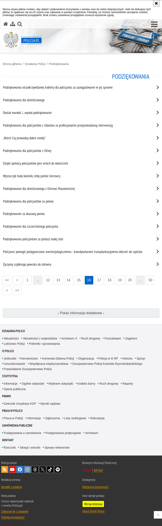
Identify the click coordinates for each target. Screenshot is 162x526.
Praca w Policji (12, 410)
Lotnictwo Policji (14, 343)
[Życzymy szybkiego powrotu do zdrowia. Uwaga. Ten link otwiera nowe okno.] (76, 265)
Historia (127, 358)
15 (79, 280)
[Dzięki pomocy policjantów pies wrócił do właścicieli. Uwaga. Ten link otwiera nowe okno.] (76, 164)
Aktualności (11, 338)
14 (68, 280)
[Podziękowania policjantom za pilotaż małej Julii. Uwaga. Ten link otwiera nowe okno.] (76, 240)
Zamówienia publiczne (17, 425)
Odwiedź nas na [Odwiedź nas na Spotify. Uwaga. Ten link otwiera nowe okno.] (57, 469)
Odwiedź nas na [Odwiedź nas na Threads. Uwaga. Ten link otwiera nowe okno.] (35, 469)
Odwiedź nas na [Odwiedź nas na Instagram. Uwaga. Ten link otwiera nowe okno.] (27, 469)
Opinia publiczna (15, 389)
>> (16, 289)
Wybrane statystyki (61, 383)
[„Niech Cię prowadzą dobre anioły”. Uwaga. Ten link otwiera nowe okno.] (76, 139)
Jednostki (10, 358)
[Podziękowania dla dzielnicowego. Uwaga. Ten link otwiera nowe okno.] (76, 101)
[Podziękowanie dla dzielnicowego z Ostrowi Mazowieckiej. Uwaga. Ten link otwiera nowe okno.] (76, 189)
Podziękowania (59, 64)
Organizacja (86, 358)
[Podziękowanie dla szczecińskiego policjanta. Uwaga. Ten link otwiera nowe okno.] (76, 227)
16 (89, 280)
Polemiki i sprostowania (44, 343)
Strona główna (12, 64)
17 (99, 280)
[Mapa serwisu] (12, 24)
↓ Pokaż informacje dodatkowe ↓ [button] (81, 313)
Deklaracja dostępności (95, 487)
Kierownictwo (29, 358)
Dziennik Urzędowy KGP (20, 403)
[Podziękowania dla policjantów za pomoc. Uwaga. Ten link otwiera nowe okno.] (76, 202)
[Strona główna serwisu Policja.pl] (5, 24)
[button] (154, 24)
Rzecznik (10, 447)
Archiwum (91, 433)
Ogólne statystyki (33, 383)
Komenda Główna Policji (58, 358)
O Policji (8, 351)
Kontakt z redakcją (11, 487)
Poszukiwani (112, 338)
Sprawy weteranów (57, 447)
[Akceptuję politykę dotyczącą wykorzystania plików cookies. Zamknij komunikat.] (156, 3)
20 (130, 280)
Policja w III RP (108, 358)
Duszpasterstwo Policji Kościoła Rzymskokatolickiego (107, 363)
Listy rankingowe (75, 418)
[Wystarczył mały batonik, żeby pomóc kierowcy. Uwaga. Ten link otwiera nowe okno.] (76, 177)
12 (48, 280)
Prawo (6, 396)
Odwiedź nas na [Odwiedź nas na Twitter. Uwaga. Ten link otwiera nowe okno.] (42, 469)
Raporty (128, 383)
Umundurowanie (14, 363)
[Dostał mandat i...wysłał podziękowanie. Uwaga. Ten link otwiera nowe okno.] (76, 113)
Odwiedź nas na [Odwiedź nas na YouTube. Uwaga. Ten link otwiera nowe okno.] (12, 469)
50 (150, 280)
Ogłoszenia (52, 418)
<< (6, 279)
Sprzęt (140, 358)
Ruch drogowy (90, 338)
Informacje (11, 383)
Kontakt (8, 440)
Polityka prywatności (12, 517)
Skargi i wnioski (30, 447)
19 (120, 280)
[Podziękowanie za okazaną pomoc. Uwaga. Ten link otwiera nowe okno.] (76, 214)
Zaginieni (131, 338)
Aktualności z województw (40, 338)
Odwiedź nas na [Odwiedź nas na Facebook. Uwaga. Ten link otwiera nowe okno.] (19, 469)
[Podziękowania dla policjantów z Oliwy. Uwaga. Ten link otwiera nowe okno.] (76, 151)
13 (58, 280)
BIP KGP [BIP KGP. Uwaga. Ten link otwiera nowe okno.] (98, 470)
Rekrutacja (97, 418)
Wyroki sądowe (50, 403)
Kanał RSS (4, 469)
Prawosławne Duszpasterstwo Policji (28, 369)
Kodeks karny (86, 383)
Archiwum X (69, 338)
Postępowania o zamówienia (22, 433)
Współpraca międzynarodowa (49, 363)
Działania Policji (35, 64)
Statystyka (10, 376)
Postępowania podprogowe (63, 433)
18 (109, 280)
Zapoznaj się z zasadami (14, 511)
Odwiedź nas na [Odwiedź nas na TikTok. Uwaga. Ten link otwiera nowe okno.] (50, 469)
